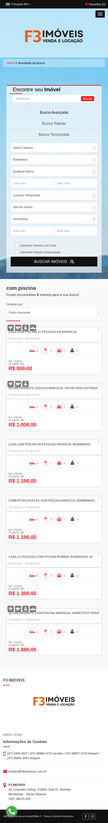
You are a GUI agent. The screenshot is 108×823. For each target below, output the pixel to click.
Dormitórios (20, 219)
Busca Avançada (54, 112)
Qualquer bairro (23, 171)
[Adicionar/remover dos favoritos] (99, 329)
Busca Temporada (54, 134)
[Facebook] (85, 816)
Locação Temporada (26, 195)
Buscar (87, 98)
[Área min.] (32, 231)
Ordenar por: (14, 304)
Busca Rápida (54, 123)
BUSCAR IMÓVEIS (54, 261)
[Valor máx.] (75, 183)
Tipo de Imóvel (22, 207)
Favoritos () (95, 4)
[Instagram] (93, 816)
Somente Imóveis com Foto (38, 245)
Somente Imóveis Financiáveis (40, 252)
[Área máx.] (75, 231)
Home (10, 63)
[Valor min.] (32, 183)
